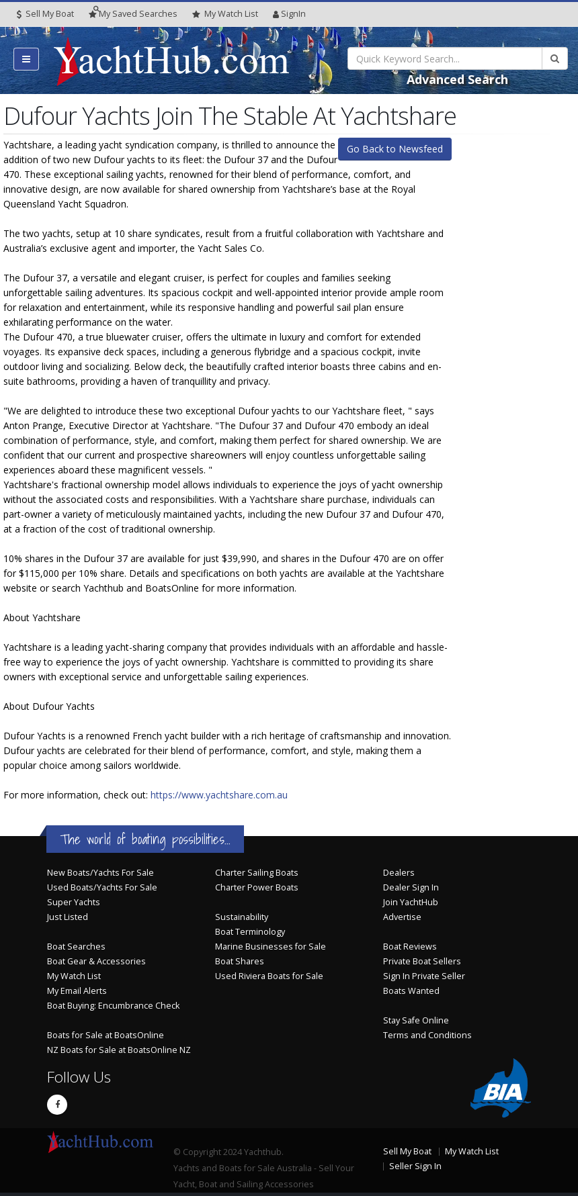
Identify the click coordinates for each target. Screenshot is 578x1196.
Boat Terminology (250, 931)
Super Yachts (73, 902)
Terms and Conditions (427, 1035)
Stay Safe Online (416, 1020)
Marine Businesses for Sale (270, 946)
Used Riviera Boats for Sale (269, 976)
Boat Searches (76, 946)
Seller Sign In (415, 1166)
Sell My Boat (45, 13)
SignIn (289, 13)
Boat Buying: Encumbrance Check (113, 1005)
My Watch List (74, 976)
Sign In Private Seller (424, 976)
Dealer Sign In (411, 887)
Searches (133, 13)
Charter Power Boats (256, 887)
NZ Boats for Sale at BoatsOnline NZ (119, 1050)
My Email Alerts (77, 991)
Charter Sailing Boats (256, 872)
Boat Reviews (410, 946)
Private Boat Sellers (422, 961)
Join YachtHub (410, 902)
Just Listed (67, 917)
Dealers (399, 872)
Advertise (402, 917)
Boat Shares (239, 961)
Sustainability (241, 917)
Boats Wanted (411, 991)
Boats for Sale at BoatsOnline (105, 1035)
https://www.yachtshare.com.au (219, 794)
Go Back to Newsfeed (395, 148)
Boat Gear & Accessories (96, 961)
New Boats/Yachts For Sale (100, 872)
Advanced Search (457, 79)
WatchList (225, 14)
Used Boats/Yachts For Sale (102, 887)
